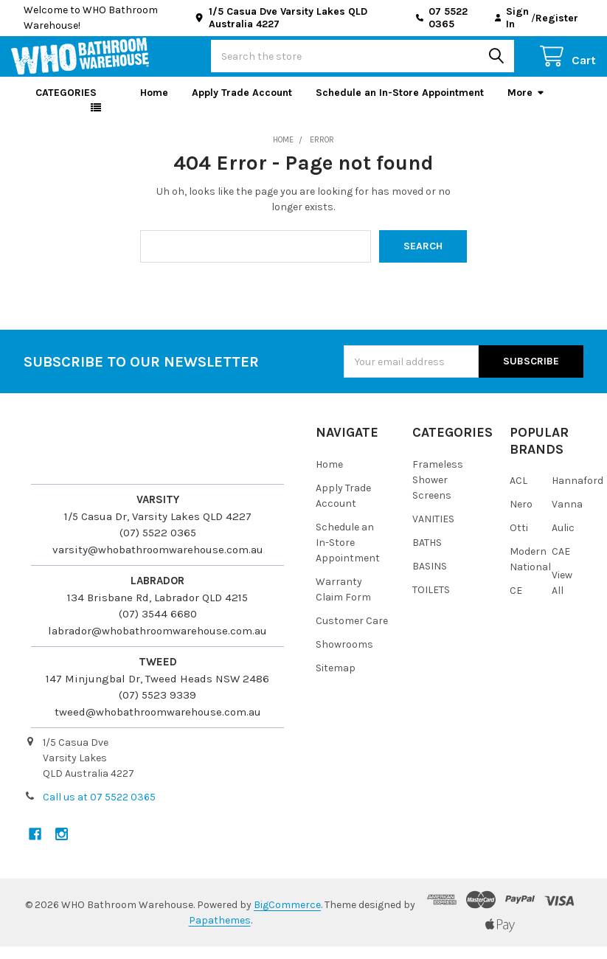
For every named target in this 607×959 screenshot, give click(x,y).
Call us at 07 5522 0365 (99, 809)
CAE (561, 564)
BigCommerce (287, 917)
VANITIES (433, 530)
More (526, 105)
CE (516, 603)
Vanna (567, 516)
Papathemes (220, 933)
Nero (521, 516)
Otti (519, 540)
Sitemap (335, 680)
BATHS (427, 554)
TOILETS (431, 601)
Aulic (563, 540)
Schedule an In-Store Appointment (400, 105)
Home (154, 105)
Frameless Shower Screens (437, 492)
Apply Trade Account (242, 105)
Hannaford (577, 493)
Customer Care (352, 632)
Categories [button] (66, 105)
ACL (518, 493)
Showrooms (344, 656)
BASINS (429, 578)
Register (556, 18)
